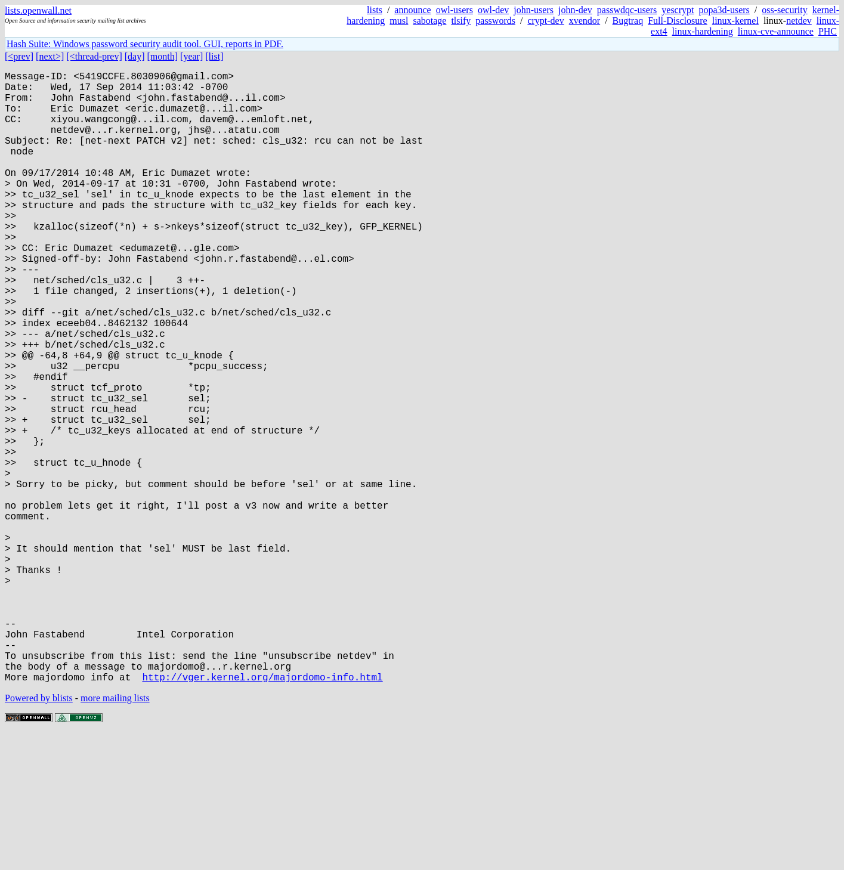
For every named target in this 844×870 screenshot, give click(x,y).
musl (398, 21)
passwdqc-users (627, 10)
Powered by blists (39, 834)
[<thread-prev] (94, 56)
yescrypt (677, 10)
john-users (534, 10)
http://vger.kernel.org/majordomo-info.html (262, 812)
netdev (799, 21)
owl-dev (493, 10)
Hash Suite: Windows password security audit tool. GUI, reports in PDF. (145, 44)
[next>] (50, 56)
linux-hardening (702, 31)
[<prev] (19, 56)
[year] (191, 56)
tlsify (461, 21)
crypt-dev (545, 21)
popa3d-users (723, 10)
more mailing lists (115, 834)
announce (412, 10)
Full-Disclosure (677, 21)
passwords (495, 21)
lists (374, 10)
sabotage (429, 21)
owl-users (454, 10)
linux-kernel (735, 21)
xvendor (584, 21)
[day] (135, 56)
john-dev (575, 10)
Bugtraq (628, 21)
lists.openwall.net (38, 10)
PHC (827, 31)
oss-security (784, 10)
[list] (214, 56)
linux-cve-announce (776, 31)
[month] (162, 56)
